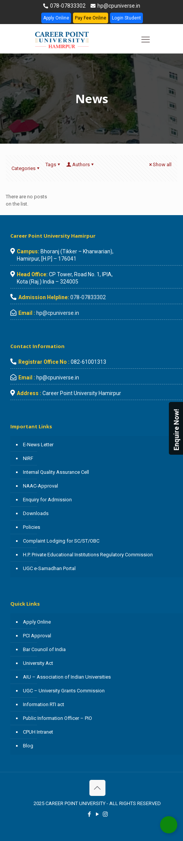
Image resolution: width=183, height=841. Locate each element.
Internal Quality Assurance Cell (56, 472)
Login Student (126, 18)
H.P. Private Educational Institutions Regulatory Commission (88, 554)
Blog (28, 746)
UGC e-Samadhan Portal (49, 568)
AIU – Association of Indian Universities (67, 677)
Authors (80, 164)
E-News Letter (38, 444)
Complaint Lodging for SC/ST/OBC (61, 541)
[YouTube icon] (97, 814)
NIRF (28, 458)
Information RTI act (43, 704)
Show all (160, 164)
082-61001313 (88, 362)
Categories (25, 168)
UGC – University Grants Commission (64, 691)
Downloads (36, 513)
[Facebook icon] (89, 814)
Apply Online (56, 18)
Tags (53, 164)
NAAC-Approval (40, 486)
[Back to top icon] (97, 788)
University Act (38, 663)
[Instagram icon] (105, 814)
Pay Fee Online (90, 18)
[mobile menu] (145, 39)
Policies (31, 527)
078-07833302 (67, 6)
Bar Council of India (44, 649)
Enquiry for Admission (47, 499)
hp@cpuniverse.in (118, 6)
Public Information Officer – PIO (57, 718)
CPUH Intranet (38, 732)
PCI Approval (37, 635)
